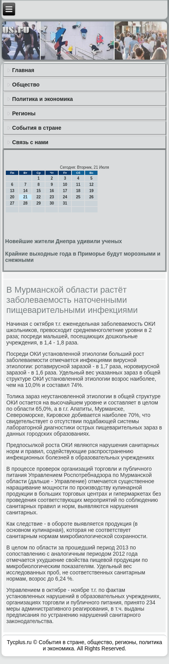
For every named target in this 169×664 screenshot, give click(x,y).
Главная (23, 70)
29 (39, 203)
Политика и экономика (42, 99)
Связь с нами (30, 142)
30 (52, 203)
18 (78, 191)
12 (91, 184)
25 (78, 197)
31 (65, 203)
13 (12, 191)
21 (25, 197)
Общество (26, 84)
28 (25, 203)
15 (39, 191)
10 (65, 184)
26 (91, 197)
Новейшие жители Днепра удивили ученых (63, 241)
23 (52, 197)
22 (39, 197)
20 (12, 197)
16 (52, 191)
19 (91, 191)
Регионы (23, 113)
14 (25, 191)
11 (78, 184)
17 (65, 191)
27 (12, 203)
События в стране (36, 128)
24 (65, 197)
